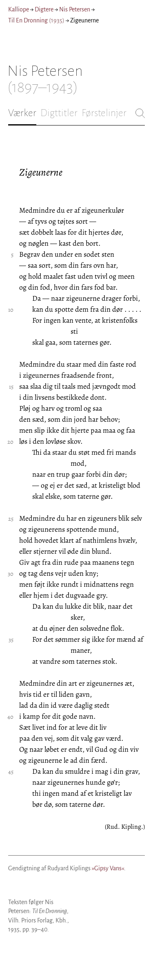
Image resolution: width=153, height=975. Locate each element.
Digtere (44, 9)
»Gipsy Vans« (108, 868)
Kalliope (18, 9)
